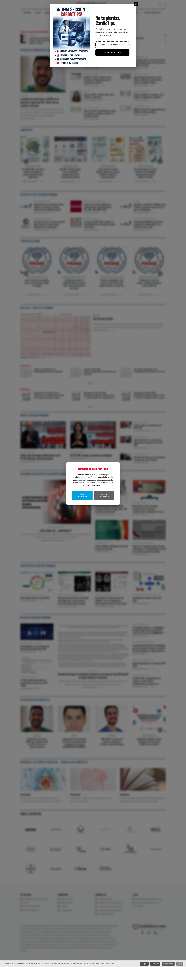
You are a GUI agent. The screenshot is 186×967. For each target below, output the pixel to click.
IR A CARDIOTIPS (112, 53)
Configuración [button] (168, 964)
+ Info (180, 964)
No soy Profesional (104, 495)
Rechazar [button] (155, 964)
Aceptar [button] (144, 964)
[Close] (136, 4)
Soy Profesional (82, 495)
